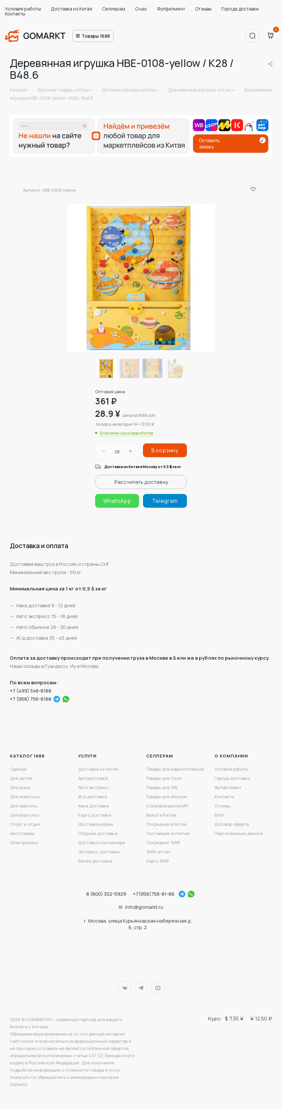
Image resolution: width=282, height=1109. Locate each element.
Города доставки (240, 9)
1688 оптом (158, 852)
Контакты (15, 14)
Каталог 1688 (27, 756)
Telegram (141, 988)
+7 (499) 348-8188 (30, 690)
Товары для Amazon (166, 797)
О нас (141, 9)
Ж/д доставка (92, 797)
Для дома (20, 787)
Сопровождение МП (167, 806)
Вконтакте (124, 988)
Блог (219, 815)
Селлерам (113, 9)
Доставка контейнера (101, 842)
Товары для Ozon (164, 778)
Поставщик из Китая (168, 833)
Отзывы (203, 9)
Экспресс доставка (99, 852)
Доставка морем (95, 824)
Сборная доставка (97, 833)
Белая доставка (95, 861)
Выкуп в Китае (161, 815)
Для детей (21, 778)
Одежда (18, 769)
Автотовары (22, 833)
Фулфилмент (171, 9)
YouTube (158, 988)
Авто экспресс (93, 787)
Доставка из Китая (71, 9)
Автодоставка (93, 778)
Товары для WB (161, 787)
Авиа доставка (93, 806)
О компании (231, 756)
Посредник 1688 (163, 842)
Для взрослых (24, 815)
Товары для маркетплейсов (175, 769)
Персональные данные (238, 833)
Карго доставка (94, 815)
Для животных (25, 797)
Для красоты (23, 806)
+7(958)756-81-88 (153, 893)
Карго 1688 (157, 861)
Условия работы (23, 9)
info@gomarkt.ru (144, 907)
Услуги (87, 756)
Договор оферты (231, 824)
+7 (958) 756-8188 (30, 698)
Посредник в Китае (166, 824)
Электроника (24, 842)
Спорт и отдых (25, 824)
